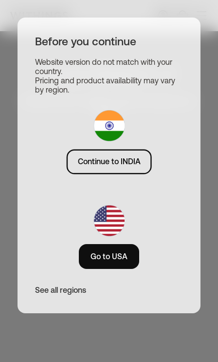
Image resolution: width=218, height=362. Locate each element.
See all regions (60, 290)
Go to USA (109, 256)
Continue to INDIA (109, 161)
